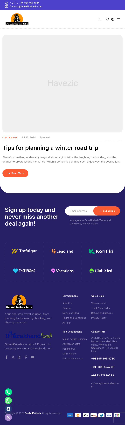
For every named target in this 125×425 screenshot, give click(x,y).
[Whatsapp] (8, 400)
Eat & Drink (11, 137)
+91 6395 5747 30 (102, 367)
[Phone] (8, 392)
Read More (15, 173)
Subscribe (106, 211)
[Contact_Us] (8, 408)
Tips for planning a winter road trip (50, 147)
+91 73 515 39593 (102, 375)
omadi (46, 137)
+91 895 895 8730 (103, 358)
